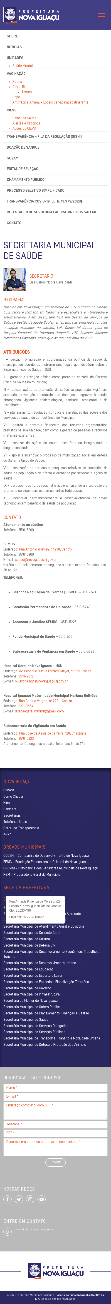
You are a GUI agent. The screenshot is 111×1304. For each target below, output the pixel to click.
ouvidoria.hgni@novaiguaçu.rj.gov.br (41, 681)
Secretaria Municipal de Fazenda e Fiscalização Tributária (46, 982)
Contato (14, 223)
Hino (6, 803)
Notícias (14, 47)
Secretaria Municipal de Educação (28, 969)
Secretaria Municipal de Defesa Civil (30, 945)
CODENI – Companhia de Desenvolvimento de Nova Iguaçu (46, 856)
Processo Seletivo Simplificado (35, 191)
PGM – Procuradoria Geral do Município (31, 875)
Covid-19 (18, 87)
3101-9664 (26, 706)
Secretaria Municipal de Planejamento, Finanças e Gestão (46, 1013)
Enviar (55, 1162)
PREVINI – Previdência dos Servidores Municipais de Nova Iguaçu (50, 868)
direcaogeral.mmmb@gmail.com (39, 711)
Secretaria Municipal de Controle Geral (31, 933)
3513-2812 (25, 676)
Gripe (16, 97)
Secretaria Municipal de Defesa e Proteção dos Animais (44, 1045)
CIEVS (12, 110)
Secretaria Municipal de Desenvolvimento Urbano (39, 963)
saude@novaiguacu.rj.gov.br (36, 560)
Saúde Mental (22, 66)
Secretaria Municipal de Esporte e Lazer (32, 976)
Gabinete (10, 809)
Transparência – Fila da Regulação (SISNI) (44, 137)
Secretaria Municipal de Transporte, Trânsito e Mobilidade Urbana (51, 1038)
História (9, 790)
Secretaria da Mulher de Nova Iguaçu (30, 1001)
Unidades (15, 58)
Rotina (17, 82)
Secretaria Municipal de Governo (27, 988)
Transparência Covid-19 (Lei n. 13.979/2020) (44, 201)
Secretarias (12, 816)
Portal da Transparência (21, 828)
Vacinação (16, 74)
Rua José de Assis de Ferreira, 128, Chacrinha (52, 733)
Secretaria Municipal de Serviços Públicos (34, 1032)
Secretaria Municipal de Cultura (26, 939)
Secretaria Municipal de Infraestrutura (31, 994)
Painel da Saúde (24, 118)
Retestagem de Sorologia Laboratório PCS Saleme (52, 212)
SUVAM (12, 158)
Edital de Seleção (22, 169)
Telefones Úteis (15, 822)
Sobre (12, 36)
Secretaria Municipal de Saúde (25, 1020)
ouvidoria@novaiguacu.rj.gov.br (33, 1229)
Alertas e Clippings (26, 123)
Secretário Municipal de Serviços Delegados (35, 1026)
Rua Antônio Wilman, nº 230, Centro (45, 549)
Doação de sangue (23, 148)
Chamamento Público (25, 180)
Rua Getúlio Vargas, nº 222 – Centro (45, 701)
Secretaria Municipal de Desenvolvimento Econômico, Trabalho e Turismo (51, 954)
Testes (27, 92)
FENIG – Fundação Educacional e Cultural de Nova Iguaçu (45, 862)
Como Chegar (13, 797)
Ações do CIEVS (24, 129)
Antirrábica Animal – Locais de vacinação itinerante (50, 102)
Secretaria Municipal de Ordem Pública (32, 1007)
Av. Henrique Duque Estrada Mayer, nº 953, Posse (55, 671)
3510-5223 (26, 739)
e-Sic (7, 834)
